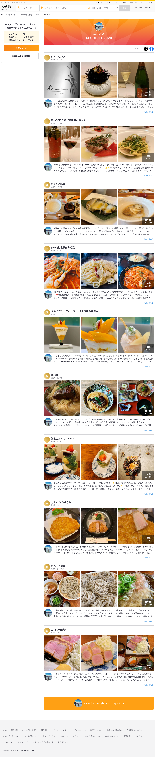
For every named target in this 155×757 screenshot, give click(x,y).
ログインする (21, 48)
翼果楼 (54, 375)
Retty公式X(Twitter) (111, 736)
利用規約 (44, 730)
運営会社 (14, 730)
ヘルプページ (140, 736)
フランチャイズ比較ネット (43, 742)
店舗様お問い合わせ (134, 730)
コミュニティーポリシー (70, 736)
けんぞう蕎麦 (58, 566)
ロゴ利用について (32, 736)
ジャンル (117, 3)
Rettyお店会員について (12, 736)
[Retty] (6, 7)
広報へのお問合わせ (114, 730)
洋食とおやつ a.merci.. (63, 438)
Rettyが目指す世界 (29, 730)
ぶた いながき (58, 629)
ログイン (148, 8)
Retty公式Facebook (92, 736)
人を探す (97, 2)
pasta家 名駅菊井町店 (63, 247)
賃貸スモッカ (23, 742)
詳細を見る (148, 112)
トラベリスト (63, 742)
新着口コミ (134, 3)
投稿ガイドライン (50, 736)
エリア (108, 3)
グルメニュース (146, 3)
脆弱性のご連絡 (96, 730)
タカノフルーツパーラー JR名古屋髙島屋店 (74, 311)
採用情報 (126, 736)
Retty (5, 730)
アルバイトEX (8, 742)
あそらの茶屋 (58, 184)
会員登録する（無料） (21, 56)
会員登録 (138, 8)
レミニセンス (58, 56)
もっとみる (148, 93)
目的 (124, 3)
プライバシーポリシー (61, 730)
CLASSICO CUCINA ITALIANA (68, 120)
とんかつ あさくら (61, 502)
